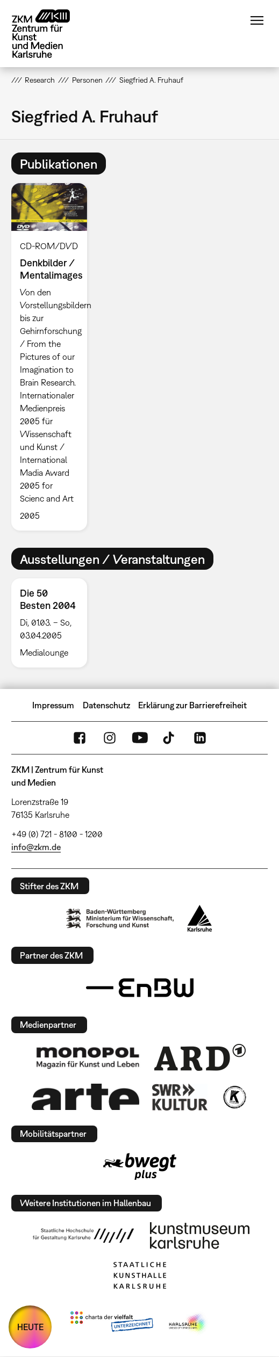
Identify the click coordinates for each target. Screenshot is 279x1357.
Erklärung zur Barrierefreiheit (192, 705)
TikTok (170, 738)
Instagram (109, 738)
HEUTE (30, 1327)
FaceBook (79, 738)
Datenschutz (106, 705)
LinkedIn (200, 738)
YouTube (140, 738)
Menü (257, 20)
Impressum (53, 705)
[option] (53, 356)
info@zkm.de (36, 847)
